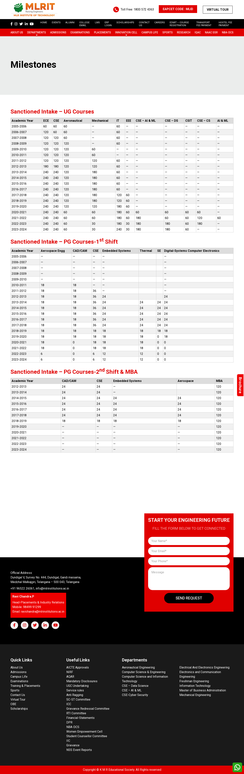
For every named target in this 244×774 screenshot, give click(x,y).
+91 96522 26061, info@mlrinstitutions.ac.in (39, 588)
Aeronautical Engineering (138, 667)
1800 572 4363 (144, 9)
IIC (68, 741)
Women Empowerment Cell (84, 731)
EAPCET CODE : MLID (178, 9)
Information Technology (195, 686)
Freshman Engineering (194, 681)
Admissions (58, 32)
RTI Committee (76, 713)
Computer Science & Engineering (143, 672)
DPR (69, 722)
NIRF (69, 672)
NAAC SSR (211, 32)
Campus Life (149, 32)
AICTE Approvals (77, 667)
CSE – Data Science (135, 686)
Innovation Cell (126, 32)
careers (159, 22)
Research (183, 32)
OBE (13, 704)
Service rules (75, 690)
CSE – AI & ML (132, 690)
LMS (97, 22)
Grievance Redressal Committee (87, 708)
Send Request (189, 598)
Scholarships (19, 708)
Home (43, 22)
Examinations (80, 32)
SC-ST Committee (78, 699)
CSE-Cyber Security (135, 695)
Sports (167, 32)
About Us (16, 32)
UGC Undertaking (77, 686)
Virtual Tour (218, 9)
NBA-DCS (228, 32)
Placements (102, 32)
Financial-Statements (80, 718)
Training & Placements (25, 686)
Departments (36, 32)
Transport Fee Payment (203, 24)
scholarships (125, 22)
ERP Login (108, 24)
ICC (68, 704)
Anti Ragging (74, 695)
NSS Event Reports (79, 750)
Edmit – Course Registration (179, 24)
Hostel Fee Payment (225, 24)
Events (56, 22)
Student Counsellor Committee (86, 736)
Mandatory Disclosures (81, 681)
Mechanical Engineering (195, 695)
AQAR (70, 676)
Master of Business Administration (202, 690)
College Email (84, 24)
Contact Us (17, 695)
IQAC (198, 32)
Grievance (72, 745)
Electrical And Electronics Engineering (204, 667)
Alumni (70, 22)
